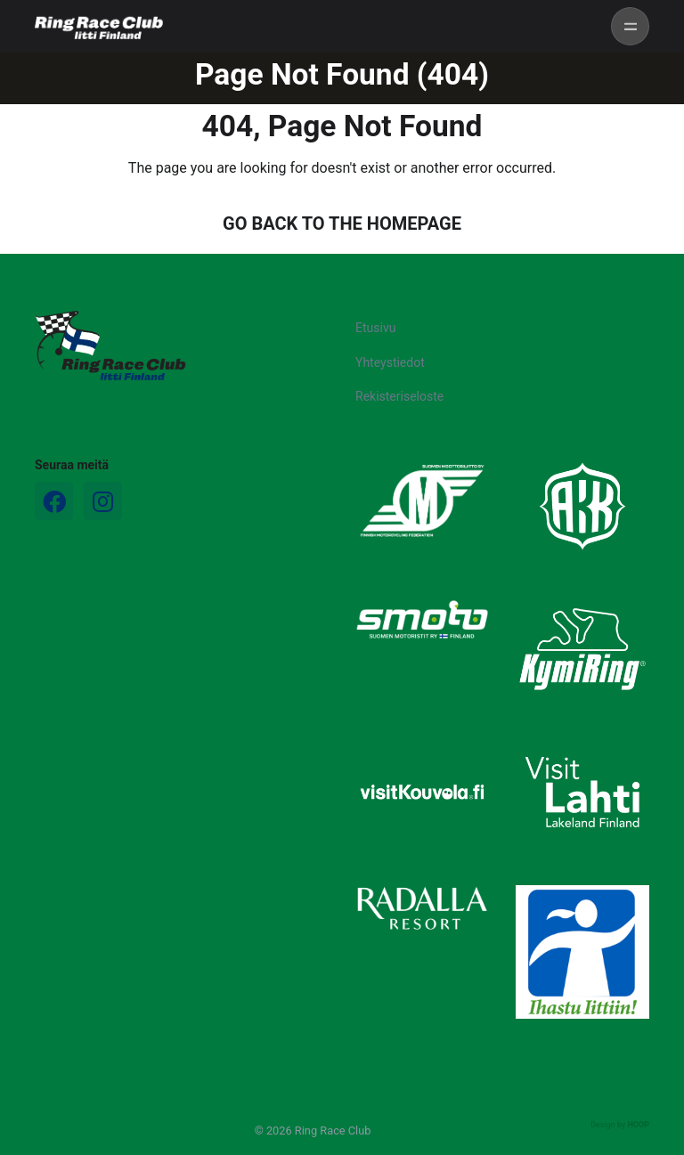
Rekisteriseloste (399, 396)
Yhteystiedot (390, 362)
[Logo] (110, 345)
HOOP (638, 1124)
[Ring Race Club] (99, 26)
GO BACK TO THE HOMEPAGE (342, 223)
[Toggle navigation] (630, 26)
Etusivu (375, 328)
